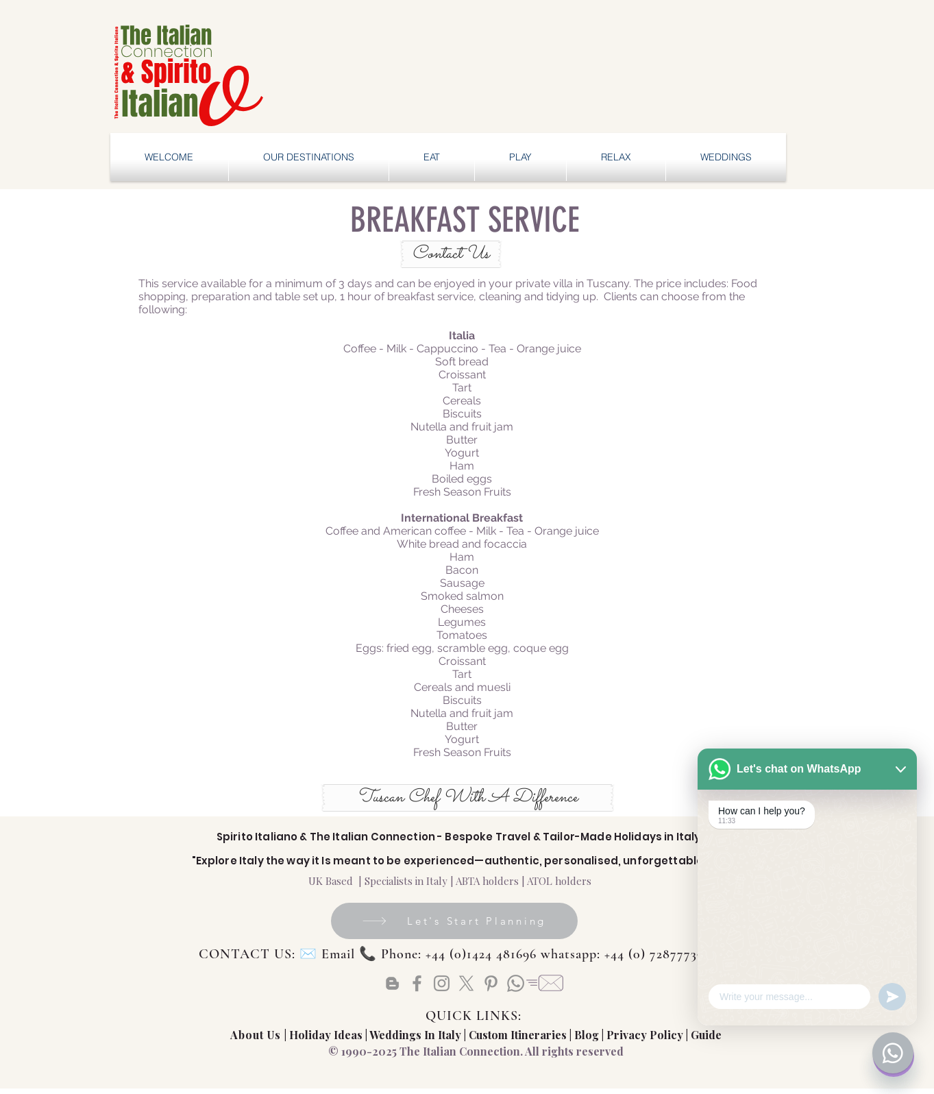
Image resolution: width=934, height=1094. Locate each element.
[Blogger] (392, 983)
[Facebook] (417, 983)
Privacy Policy (644, 1035)
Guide (706, 1035)
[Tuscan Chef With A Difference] (467, 798)
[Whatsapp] (515, 983)
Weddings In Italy (416, 1035)
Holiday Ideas (327, 1035)
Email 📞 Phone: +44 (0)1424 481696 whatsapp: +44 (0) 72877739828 (523, 954)
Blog (586, 1035)
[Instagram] (441, 983)
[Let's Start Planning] (454, 921)
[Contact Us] (451, 254)
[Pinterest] (491, 983)
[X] (466, 983)
